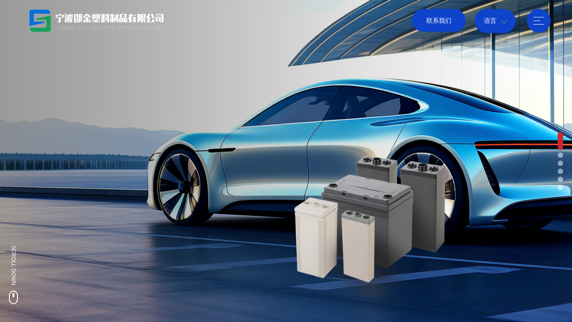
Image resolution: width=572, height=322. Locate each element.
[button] (560, 141)
